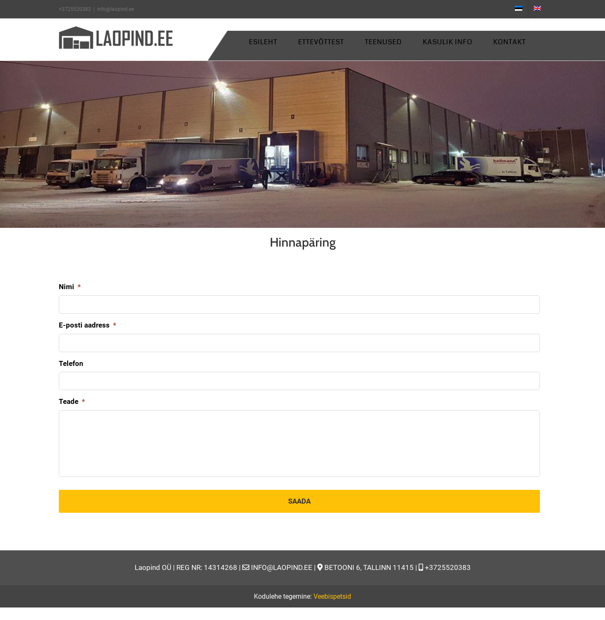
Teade (72, 401)
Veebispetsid (332, 596)
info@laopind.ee (115, 9)
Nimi (70, 286)
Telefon (71, 363)
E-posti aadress (87, 324)
